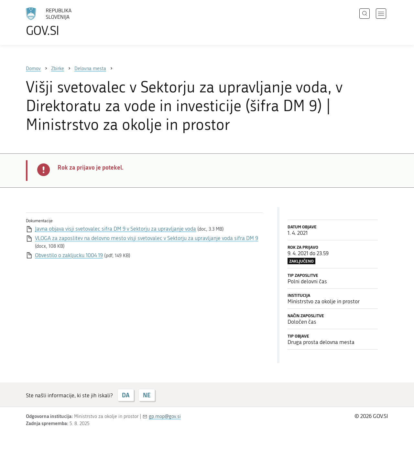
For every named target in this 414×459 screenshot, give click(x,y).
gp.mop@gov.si (165, 416)
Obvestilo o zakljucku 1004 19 (69, 255)
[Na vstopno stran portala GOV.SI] (66, 22)
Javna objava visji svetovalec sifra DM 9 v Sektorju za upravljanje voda (115, 228)
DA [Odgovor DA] (125, 395)
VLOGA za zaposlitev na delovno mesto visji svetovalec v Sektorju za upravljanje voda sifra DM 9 (146, 238)
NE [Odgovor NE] (146, 395)
